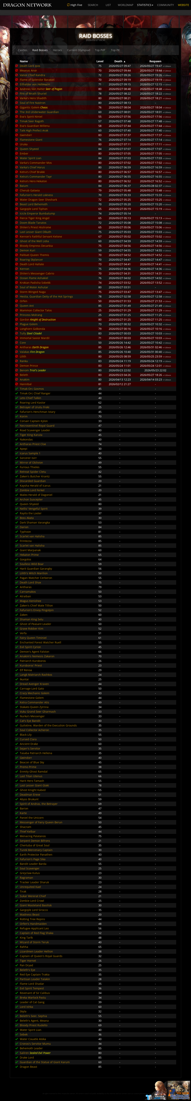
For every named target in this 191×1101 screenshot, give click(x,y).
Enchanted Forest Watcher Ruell (40, 642)
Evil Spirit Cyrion (30, 647)
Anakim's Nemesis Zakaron (37, 656)
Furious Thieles (29, 467)
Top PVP (100, 50)
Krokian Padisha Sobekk (35, 282)
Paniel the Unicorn (32, 817)
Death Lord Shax (30, 582)
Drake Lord (27, 1057)
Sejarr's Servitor (30, 748)
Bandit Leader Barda (33, 864)
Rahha (24, 947)
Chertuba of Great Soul (34, 845)
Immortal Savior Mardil (34, 338)
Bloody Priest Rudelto (33, 1025)
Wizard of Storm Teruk (34, 942)
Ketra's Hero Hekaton (33, 181)
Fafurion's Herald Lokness (36, 195)
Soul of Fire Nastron (32, 103)
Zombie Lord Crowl (32, 900)
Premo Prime (28, 767)
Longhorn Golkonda (32, 329)
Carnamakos (28, 591)
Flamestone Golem (32, 698)
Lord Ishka (26, 1007)
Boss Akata (27, 518)
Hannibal (26, 384)
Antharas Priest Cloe (33, 444)
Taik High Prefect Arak (34, 130)
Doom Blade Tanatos (33, 222)
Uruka (24, 144)
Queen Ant (27, 305)
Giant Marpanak (30, 550)
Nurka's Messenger (32, 716)
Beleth (24, 375)
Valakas (24, 352)
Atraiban (25, 596)
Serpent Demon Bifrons (35, 841)
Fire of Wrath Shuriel (33, 93)
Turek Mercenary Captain (36, 850)
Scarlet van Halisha (32, 536)
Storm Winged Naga (33, 292)
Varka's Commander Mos (36, 163)
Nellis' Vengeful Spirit (34, 508)
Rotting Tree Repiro (32, 919)
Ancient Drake (29, 744)
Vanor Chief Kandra (32, 75)
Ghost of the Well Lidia (34, 241)
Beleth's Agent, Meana (34, 1020)
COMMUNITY (165, 5)
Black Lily (26, 734)
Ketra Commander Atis (34, 702)
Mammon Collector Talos (36, 310)
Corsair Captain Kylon (34, 421)
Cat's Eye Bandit (30, 721)
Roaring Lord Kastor (32, 402)
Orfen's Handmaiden (33, 924)
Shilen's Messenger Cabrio (37, 273)
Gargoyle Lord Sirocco (34, 910)
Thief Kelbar (28, 831)
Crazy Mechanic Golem (34, 693)
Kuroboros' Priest (31, 665)
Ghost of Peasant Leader (35, 624)
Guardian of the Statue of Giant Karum (45, 1062)
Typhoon (25, 531)
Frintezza (26, 541)
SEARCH (93, 5)
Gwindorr (26, 135)
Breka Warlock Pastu (33, 997)
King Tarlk (26, 937)
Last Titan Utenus (31, 776)
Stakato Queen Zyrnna (34, 707)
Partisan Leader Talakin (35, 979)
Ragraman (26, 877)
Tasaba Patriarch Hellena (36, 753)
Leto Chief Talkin (30, 398)
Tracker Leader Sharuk (34, 882)
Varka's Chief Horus (32, 167)
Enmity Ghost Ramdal (34, 771)
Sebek (24, 1034)
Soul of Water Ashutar (34, 287)
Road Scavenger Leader (35, 430)
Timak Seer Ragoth (32, 121)
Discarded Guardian (33, 481)
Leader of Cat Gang (32, 1002)
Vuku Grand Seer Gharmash (38, 711)
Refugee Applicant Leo (34, 928)
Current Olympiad (78, 50)
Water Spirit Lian (30, 158)
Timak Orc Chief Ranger (35, 393)
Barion (24, 808)
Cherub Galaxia (30, 190)
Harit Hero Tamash (32, 781)
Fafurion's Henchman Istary (37, 412)
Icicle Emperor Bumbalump (37, 213)
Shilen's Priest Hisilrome (35, 227)
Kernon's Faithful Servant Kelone (41, 236)
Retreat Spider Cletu (33, 472)
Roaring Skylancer (31, 259)
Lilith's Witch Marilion (34, 573)
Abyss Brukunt (29, 799)
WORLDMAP (125, 5)
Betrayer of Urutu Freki (34, 407)
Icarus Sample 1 (30, 453)
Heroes (57, 50)
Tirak (23, 891)
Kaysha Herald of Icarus (35, 485)
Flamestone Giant (31, 139)
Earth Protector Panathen (36, 854)
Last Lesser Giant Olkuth (35, 232)
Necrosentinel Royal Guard (37, 425)
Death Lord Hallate (32, 264)
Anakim (24, 379)
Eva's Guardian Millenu (35, 126)
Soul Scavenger (29, 868)
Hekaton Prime (29, 555)
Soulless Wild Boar (32, 564)
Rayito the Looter (31, 513)
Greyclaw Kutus (30, 873)
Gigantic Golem (29, 107)
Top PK (115, 50)
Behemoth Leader (31, 1048)
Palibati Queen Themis (34, 255)
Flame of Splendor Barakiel (37, 79)
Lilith (23, 356)
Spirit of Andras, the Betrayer (39, 804)
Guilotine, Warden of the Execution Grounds (48, 725)
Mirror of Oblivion (31, 462)
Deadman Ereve (30, 794)
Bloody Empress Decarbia (36, 246)
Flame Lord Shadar (32, 983)
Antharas (26, 347)
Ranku (24, 361)
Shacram (25, 827)
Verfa (23, 633)
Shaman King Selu (31, 619)
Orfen (23, 301)
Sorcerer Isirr (28, 458)
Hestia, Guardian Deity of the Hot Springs (46, 296)
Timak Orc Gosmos (32, 389)
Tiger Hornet (28, 960)
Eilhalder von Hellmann (35, 84)
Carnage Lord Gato (32, 688)
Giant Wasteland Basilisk (36, 905)
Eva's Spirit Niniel (31, 116)
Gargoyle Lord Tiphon (34, 209)
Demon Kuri (27, 250)
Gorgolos (25, 559)
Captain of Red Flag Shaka (36, 933)
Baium (24, 186)
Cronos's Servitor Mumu (35, 1043)
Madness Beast (29, 914)
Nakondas (26, 439)
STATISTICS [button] (145, 5)
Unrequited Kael (30, 887)
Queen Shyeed (29, 149)
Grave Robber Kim (31, 628)
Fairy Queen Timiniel (33, 638)
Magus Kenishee (30, 601)
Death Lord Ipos (30, 66)
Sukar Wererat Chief (33, 896)
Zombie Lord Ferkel (32, 490)
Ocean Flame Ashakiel (34, 278)
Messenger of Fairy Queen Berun (41, 822)
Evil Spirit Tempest (32, 988)
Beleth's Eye (27, 970)
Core (23, 342)
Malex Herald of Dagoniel (36, 495)
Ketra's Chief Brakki (32, 172)
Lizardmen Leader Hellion (36, 951)
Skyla (23, 1011)
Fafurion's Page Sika (32, 859)
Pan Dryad (26, 965)
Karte (23, 813)
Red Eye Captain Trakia (34, 974)
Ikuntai (24, 679)
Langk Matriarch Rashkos (36, 674)
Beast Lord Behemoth (34, 204)
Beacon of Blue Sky (32, 762)
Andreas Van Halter (32, 89)
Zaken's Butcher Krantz (35, 476)
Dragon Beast (28, 1067)
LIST (108, 5)
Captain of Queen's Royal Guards (41, 956)
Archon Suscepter (31, 499)
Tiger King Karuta (31, 435)
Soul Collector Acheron (34, 730)
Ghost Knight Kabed (33, 790)
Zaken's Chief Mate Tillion (36, 605)
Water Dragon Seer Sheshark (38, 199)
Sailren (24, 1053)
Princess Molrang (31, 315)
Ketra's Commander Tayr (36, 176)
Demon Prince (29, 365)
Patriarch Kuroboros (33, 661)
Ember (24, 153)
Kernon (24, 269)
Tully (23, 333)
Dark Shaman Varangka (35, 522)
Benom (24, 370)
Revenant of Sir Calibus (35, 993)
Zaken (24, 615)
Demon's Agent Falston (34, 651)
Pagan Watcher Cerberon (36, 578)
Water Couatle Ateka (33, 1039)
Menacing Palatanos (33, 836)
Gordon (24, 319)
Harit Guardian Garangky (36, 568)
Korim (24, 416)
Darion (24, 527)
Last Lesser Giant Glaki (34, 785)
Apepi (23, 448)
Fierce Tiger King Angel (34, 218)
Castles (22, 50)
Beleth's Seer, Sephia (33, 1016)
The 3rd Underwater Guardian (39, 112)
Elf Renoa (26, 670)
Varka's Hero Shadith (33, 98)
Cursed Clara (28, 739)
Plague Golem (29, 324)
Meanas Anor (28, 70)
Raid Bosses (40, 50)
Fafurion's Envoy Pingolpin (37, 610)
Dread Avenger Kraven (34, 684)
